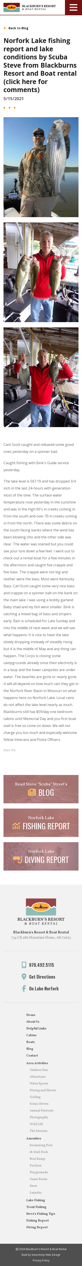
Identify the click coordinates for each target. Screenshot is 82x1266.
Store (33, 1186)
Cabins (31, 1035)
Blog (29, 1049)
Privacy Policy (41, 1260)
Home (30, 1015)
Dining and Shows (43, 1090)
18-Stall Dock (39, 1152)
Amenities (33, 1139)
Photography (39, 1117)
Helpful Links (36, 1029)
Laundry (36, 1193)
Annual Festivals (41, 1111)
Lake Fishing (35, 1200)
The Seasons (38, 1131)
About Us (32, 1022)
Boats (30, 1042)
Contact (32, 1056)
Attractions (38, 1077)
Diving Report (37, 1227)
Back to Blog (15, 28)
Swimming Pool (41, 1145)
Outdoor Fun (39, 1070)
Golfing (35, 1097)
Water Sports (39, 1084)
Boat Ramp (37, 1159)
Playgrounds (39, 1172)
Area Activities (37, 1063)
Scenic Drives (39, 1104)
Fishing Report (37, 1221)
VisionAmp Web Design (45, 1255)
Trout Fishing (36, 1207)
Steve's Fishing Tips (40, 1214)
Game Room (38, 1179)
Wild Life (36, 1124)
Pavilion (36, 1166)
